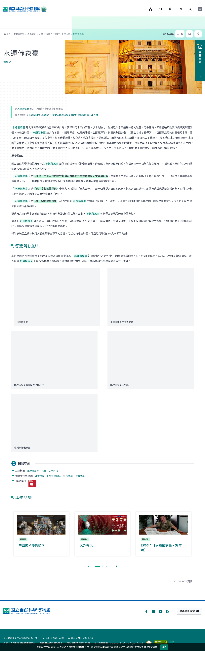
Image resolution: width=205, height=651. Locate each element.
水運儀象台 (33, 471)
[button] (190, 9)
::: (144, 9)
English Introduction (39, 115)
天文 (44, 471)
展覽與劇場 (19, 34)
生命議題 (80, 476)
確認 (164, 647)
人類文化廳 (44, 34)
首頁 (8, 34)
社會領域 (39, 476)
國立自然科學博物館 (23, 9)
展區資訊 (31, 34)
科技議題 (68, 476)
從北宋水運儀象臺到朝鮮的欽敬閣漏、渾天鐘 (75, 115)
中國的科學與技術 (61, 34)
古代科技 (53, 471)
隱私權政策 (151, 647)
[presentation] (89, 566)
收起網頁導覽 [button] (187, 611)
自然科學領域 (54, 476)
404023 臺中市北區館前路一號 (20, 638)
